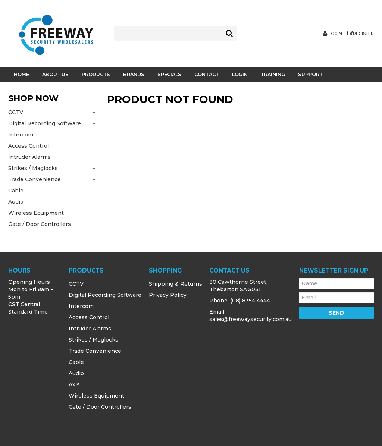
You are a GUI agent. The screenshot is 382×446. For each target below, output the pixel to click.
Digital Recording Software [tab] (44, 123)
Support (310, 74)
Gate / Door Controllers (100, 406)
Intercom (81, 306)
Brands (133, 74)
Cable (76, 362)
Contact (206, 74)
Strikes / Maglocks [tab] (33, 168)
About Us (55, 74)
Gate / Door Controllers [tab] (39, 224)
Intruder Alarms (90, 328)
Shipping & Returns (175, 283)
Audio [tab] (16, 201)
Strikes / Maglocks (93, 339)
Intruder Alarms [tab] (29, 157)
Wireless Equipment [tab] (36, 213)
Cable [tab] (16, 190)
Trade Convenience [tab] (34, 179)
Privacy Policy (168, 295)
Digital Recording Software (105, 295)
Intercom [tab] (20, 134)
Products (96, 74)
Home (21, 74)
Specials (169, 74)
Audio (76, 373)
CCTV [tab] (15, 112)
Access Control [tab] (28, 145)
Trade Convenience (95, 351)
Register (363, 34)
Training (273, 74)
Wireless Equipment (96, 395)
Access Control (89, 317)
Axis (74, 384)
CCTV (76, 283)
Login (335, 34)
